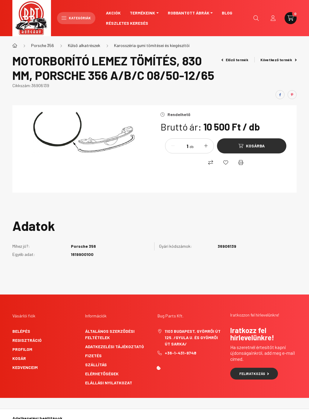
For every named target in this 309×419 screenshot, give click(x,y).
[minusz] (172, 145)
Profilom (22, 349)
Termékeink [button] (142, 12)
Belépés (21, 331)
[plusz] (206, 145)
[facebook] (280, 94)
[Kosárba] (251, 145)
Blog (227, 12)
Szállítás (96, 364)
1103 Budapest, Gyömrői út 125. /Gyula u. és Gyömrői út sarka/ (193, 337)
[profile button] (273, 18)
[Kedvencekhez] (226, 162)
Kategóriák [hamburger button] (76, 18)
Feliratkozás (254, 373)
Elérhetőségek (102, 373)
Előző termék (235, 60)
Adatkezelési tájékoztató (114, 346)
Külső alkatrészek (84, 45)
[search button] (256, 18)
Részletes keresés (127, 23)
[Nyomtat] (241, 162)
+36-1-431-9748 (180, 352)
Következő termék (278, 60)
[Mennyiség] (182, 146)
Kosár (19, 358)
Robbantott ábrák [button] (188, 12)
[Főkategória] (14, 45)
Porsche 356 (42, 45)
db (192, 146)
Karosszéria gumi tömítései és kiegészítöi (152, 45)
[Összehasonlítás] (211, 162)
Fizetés (93, 355)
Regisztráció (27, 340)
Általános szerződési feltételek (110, 334)
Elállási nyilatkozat (108, 382)
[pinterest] (292, 94)
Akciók (113, 12)
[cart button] (291, 18)
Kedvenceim (25, 367)
